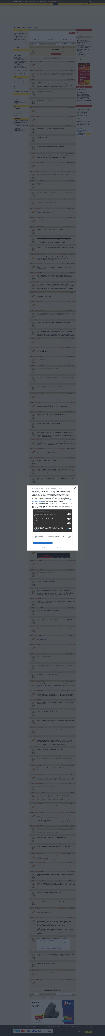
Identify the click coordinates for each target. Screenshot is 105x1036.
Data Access (52, 547)
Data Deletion (45, 547)
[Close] (75, 488)
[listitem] (52, 511)
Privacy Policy (60, 547)
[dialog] (52, 518)
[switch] (69, 514)
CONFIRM (42, 543)
